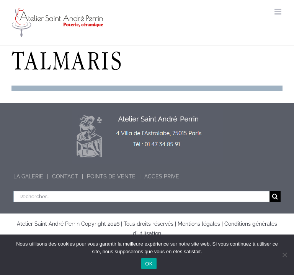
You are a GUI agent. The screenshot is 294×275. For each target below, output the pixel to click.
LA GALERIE (28, 176)
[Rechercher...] (141, 196)
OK (148, 264)
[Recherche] (275, 196)
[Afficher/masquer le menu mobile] (278, 12)
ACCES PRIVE (161, 176)
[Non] (284, 255)
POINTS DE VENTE (111, 176)
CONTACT (65, 176)
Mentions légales (199, 224)
